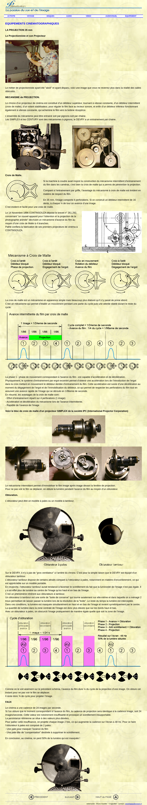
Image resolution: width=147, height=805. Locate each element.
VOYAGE (30, 16)
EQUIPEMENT (130, 16)
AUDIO (69, 16)
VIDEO (88, 16)
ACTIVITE (11, 16)
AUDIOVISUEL (111, 16)
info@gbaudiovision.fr (133, 804)
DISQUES (50, 16)
